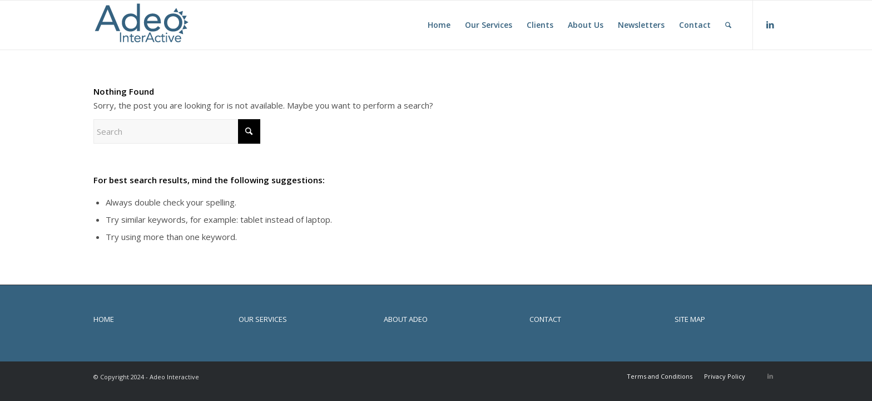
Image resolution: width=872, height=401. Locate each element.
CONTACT (545, 319)
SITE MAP (690, 319)
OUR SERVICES (263, 319)
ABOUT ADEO (406, 319)
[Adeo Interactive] (141, 25)
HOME (103, 319)
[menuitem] (439, 25)
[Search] (728, 25)
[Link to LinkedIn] (770, 24)
